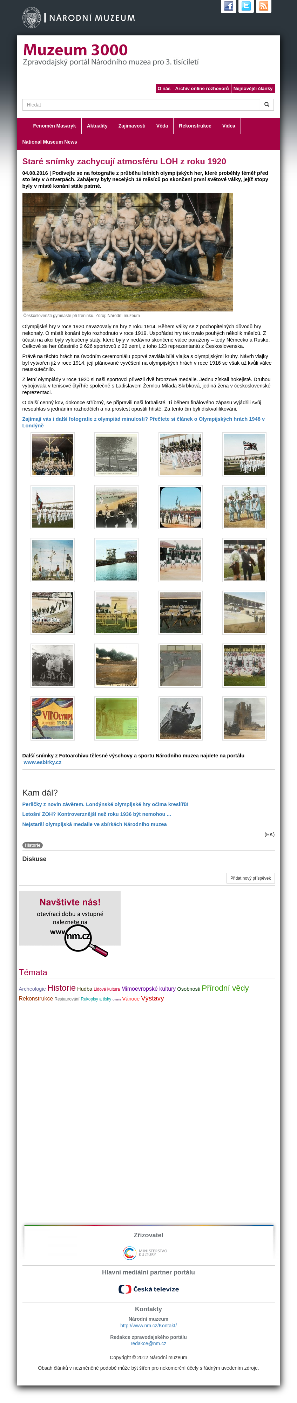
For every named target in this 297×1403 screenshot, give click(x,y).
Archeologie (32, 989)
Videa (228, 126)
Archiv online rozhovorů (202, 88)
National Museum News (49, 142)
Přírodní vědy (225, 987)
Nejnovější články (253, 88)
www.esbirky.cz (43, 762)
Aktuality (97, 126)
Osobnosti (188, 989)
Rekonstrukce (195, 126)
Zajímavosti (132, 126)
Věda (162, 126)
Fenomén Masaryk (54, 126)
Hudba (84, 989)
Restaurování (66, 999)
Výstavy (152, 998)
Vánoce (131, 999)
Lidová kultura (107, 989)
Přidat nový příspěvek (250, 878)
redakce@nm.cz (148, 1343)
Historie (33, 845)
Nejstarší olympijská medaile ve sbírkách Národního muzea (94, 824)
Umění (117, 999)
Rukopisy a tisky (96, 999)
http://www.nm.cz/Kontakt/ (148, 1325)
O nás (164, 88)
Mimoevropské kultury (148, 989)
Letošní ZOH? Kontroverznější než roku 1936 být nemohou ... (96, 814)
